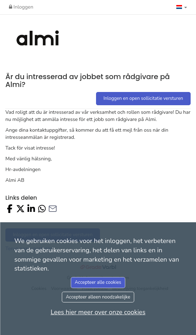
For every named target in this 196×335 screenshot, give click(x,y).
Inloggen (21, 7)
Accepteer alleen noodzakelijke (98, 297)
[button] (182, 7)
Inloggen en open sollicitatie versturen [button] (143, 98)
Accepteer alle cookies (98, 282)
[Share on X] (20, 210)
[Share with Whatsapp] (42, 210)
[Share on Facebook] (9, 210)
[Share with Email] (52, 210)
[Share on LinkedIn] (31, 210)
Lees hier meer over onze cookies (98, 312)
